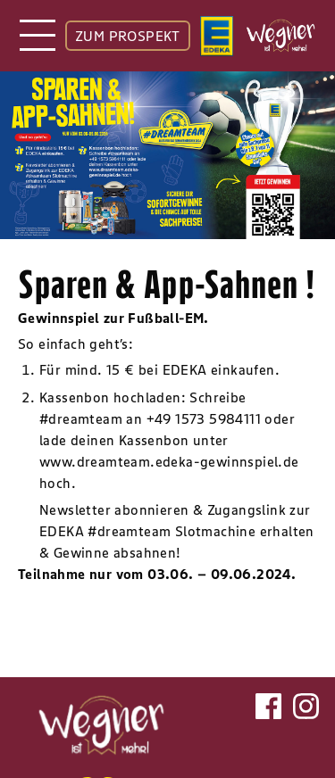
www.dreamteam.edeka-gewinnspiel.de (169, 461)
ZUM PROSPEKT (127, 36)
